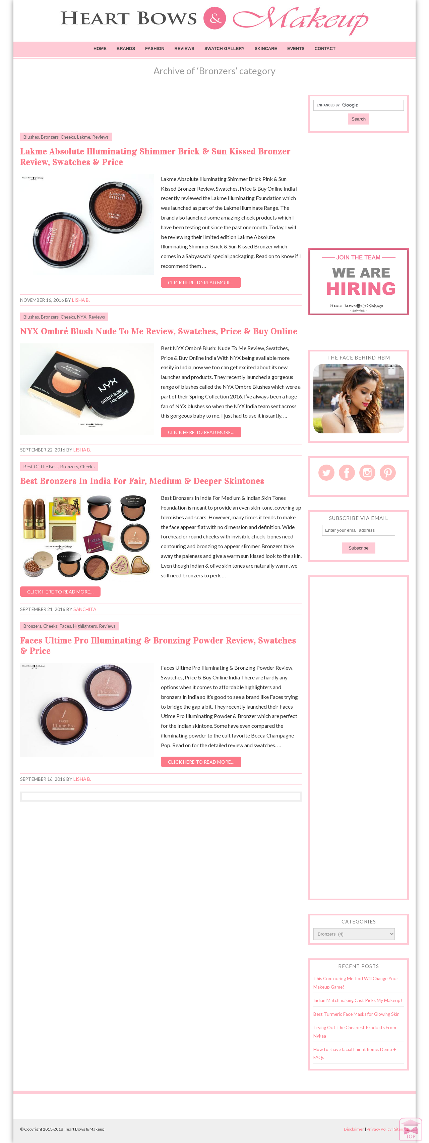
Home (100, 48)
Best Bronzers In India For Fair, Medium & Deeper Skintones (142, 481)
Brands (126, 48)
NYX (81, 317)
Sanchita (84, 609)
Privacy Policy (379, 1129)
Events (296, 48)
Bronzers (50, 137)
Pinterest (388, 473)
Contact (325, 48)
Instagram (367, 473)
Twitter (326, 473)
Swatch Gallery (224, 48)
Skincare (266, 48)
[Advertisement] (161, 110)
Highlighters (85, 626)
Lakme (83, 137)
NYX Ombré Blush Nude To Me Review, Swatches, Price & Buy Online (158, 331)
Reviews (184, 48)
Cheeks (68, 137)
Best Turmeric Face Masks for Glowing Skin (356, 1014)
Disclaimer (354, 1129)
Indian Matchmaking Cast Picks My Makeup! (357, 1000)
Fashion (154, 48)
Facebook (347, 473)
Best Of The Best (40, 466)
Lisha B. (81, 300)
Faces (65, 626)
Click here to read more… (201, 282)
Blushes (31, 137)
